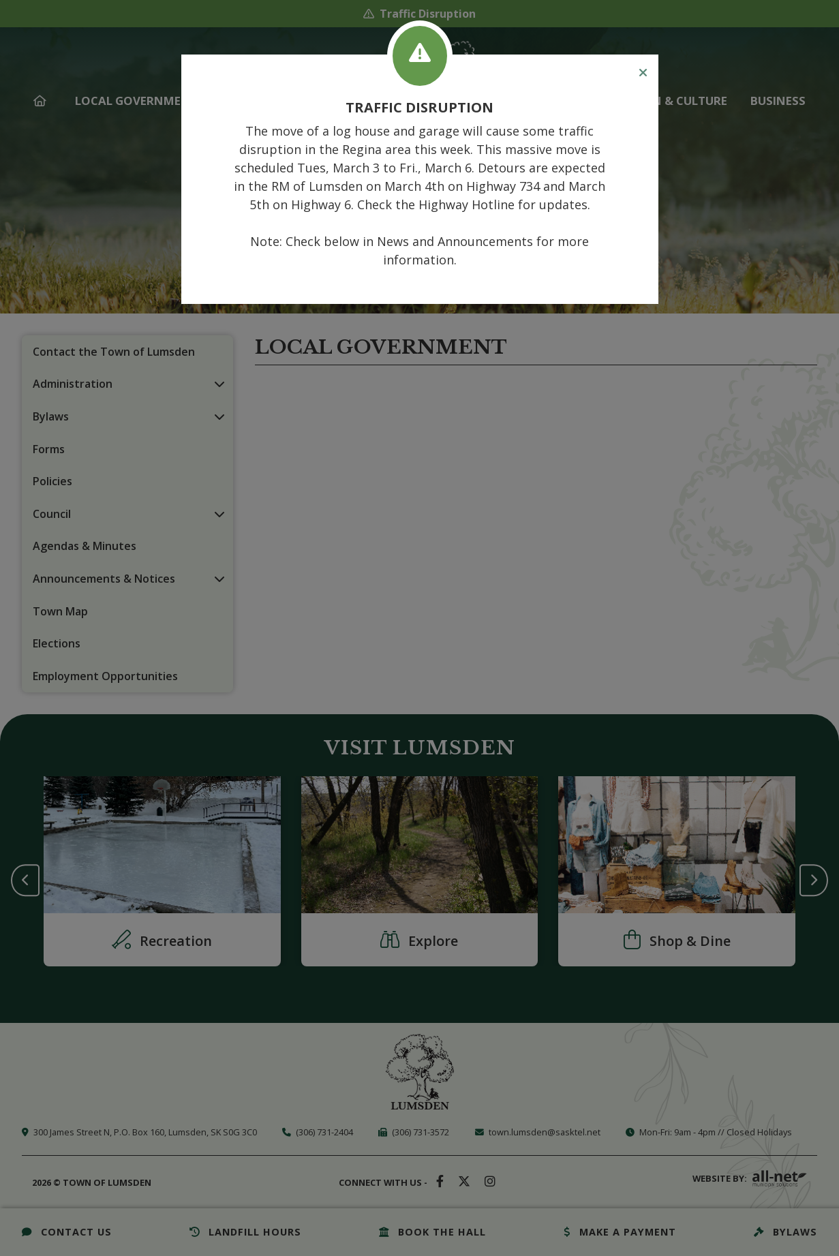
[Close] (643, 73)
